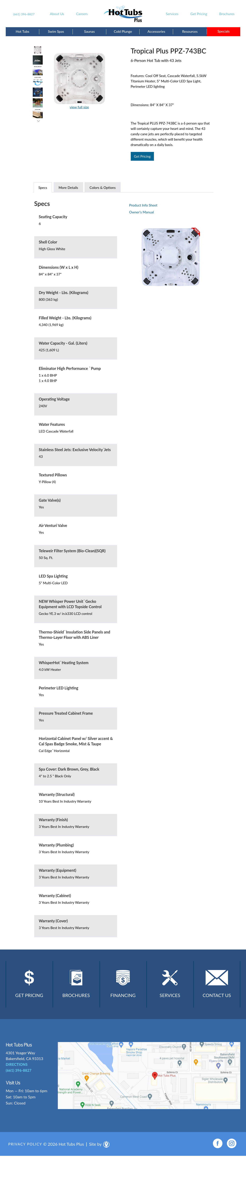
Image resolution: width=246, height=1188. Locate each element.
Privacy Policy (25, 1147)
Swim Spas (56, 31)
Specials (223, 31)
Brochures (227, 14)
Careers (82, 14)
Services (172, 14)
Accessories (156, 31)
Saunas (89, 31)
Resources (189, 31)
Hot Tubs (22, 31)
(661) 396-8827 (23, 14)
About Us (57, 14)
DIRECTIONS (16, 1068)
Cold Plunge (123, 31)
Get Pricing (198, 14)
